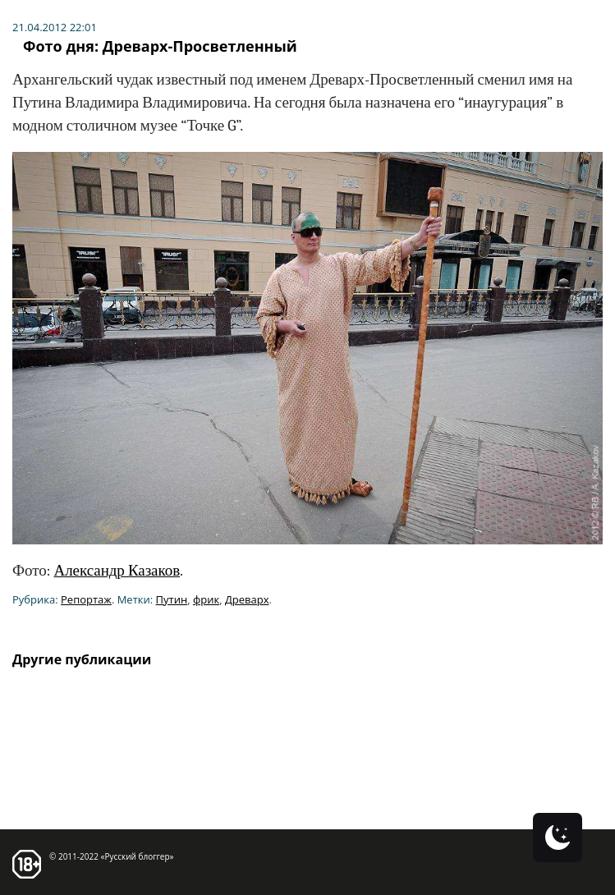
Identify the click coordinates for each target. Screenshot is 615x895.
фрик (206, 599)
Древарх (247, 599)
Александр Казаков (116, 571)
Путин (172, 599)
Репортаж (86, 599)
